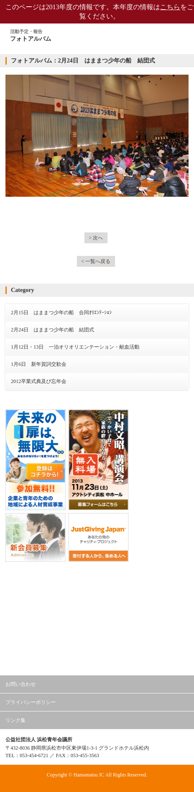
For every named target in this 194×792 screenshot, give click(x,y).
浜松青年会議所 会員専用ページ (89, 658)
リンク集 (15, 720)
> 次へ (96, 238)
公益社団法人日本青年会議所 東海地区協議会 (97, 603)
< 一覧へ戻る (96, 261)
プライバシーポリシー (30, 702)
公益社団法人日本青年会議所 (97, 581)
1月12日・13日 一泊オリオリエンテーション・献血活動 (75, 347)
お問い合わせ (20, 684)
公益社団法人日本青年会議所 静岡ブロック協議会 (97, 626)
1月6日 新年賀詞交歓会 (38, 364)
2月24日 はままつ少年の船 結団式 (52, 330)
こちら (170, 6)
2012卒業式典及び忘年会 (38, 381)
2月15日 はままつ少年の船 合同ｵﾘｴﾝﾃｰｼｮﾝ (61, 312)
